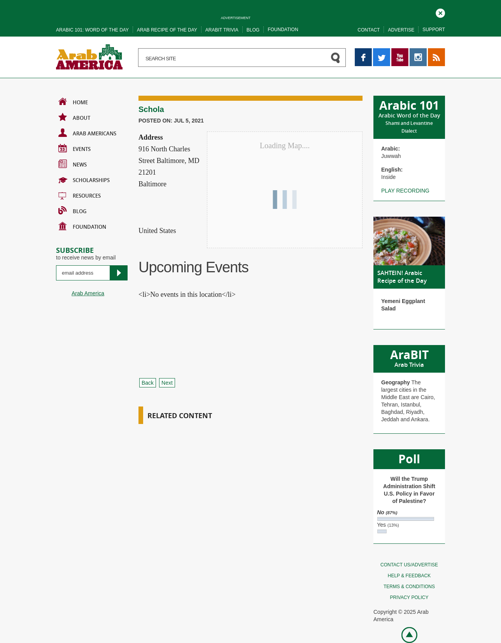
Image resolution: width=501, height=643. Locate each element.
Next (167, 383)
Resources (79, 195)
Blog (253, 30)
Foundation (283, 29)
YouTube (399, 52)
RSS (433, 52)
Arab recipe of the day (167, 30)
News (72, 163)
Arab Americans (87, 132)
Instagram (418, 52)
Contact (368, 30)
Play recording (405, 190)
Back (148, 383)
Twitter (381, 52)
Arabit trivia (221, 30)
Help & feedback (409, 575)
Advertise (401, 30)
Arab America (88, 293)
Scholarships (84, 179)
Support (433, 29)
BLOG (72, 210)
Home (73, 101)
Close (440, 12)
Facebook (363, 52)
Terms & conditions (409, 586)
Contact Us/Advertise (409, 565)
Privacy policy (409, 597)
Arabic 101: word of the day (92, 30)
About (74, 117)
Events (74, 148)
